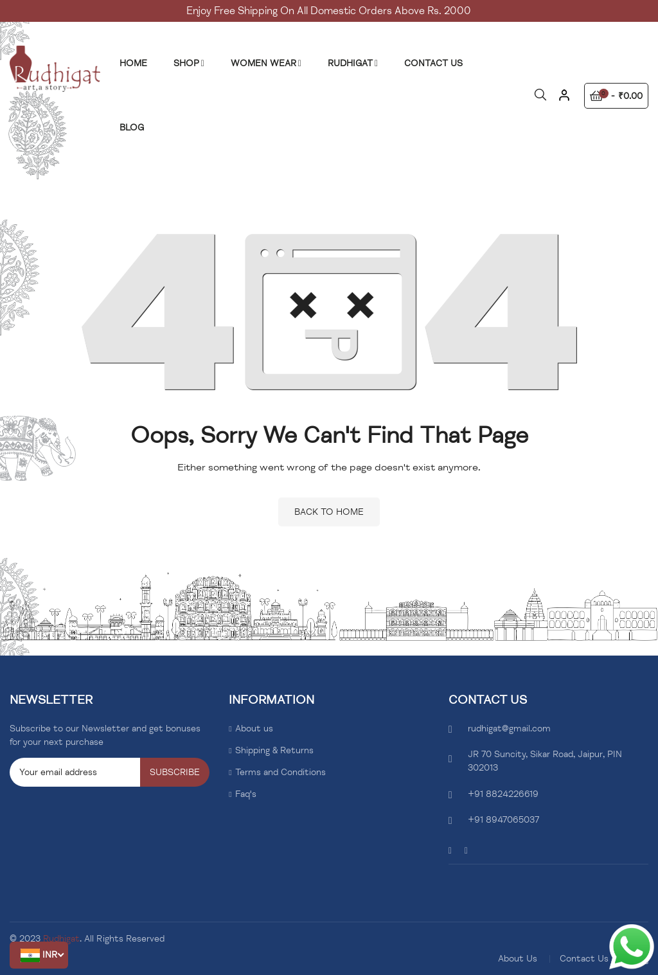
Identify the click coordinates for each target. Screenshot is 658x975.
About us (254, 728)
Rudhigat (61, 938)
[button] (39, 955)
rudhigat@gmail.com (509, 728)
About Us (517, 958)
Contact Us (584, 958)
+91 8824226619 (503, 794)
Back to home (329, 511)
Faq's (245, 794)
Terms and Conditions (280, 772)
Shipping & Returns (274, 750)
